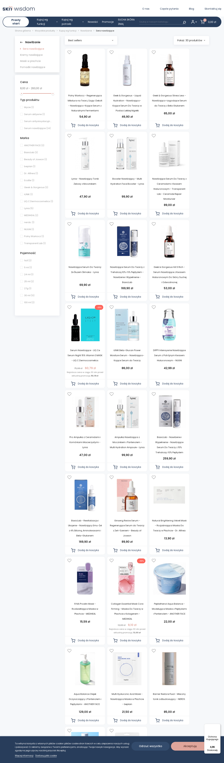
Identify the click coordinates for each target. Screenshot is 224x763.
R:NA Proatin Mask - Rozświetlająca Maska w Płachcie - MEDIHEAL (155, 466)
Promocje (108, 22)
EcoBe (29, 180)
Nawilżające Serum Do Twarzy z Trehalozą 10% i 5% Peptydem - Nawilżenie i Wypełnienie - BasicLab (191, 199)
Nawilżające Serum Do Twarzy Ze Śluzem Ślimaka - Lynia (154, 194)
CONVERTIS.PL (198, 720)
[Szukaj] (162, 21)
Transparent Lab (35, 243)
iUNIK (28, 194)
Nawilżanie (30, 42)
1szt (27, 260)
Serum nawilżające (37, 128)
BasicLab (31, 152)
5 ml (28, 267)
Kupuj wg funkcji (47, 22)
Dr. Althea (31, 173)
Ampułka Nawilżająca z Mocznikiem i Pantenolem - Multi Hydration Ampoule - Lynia (118, 382)
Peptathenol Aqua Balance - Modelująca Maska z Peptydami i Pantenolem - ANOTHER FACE (82, 561)
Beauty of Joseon (35, 159)
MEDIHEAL (31, 215)
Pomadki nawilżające (32, 67)
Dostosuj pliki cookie (46, 755)
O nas (145, 8)
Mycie (29, 107)
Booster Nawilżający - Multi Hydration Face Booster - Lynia (82, 194)
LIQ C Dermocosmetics (38, 201)
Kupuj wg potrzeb (73, 22)
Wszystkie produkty (109, 720)
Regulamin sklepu (75, 714)
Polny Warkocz (34, 236)
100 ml (29, 302)
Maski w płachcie (30, 61)
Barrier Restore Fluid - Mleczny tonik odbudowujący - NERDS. (190, 556)
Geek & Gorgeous (36, 187)
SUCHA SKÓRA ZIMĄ (126, 22)
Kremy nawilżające (31, 55)
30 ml (29, 295)
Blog (191, 8)
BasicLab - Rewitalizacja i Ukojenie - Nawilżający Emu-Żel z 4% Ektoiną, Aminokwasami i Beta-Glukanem (191, 382)
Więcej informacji (24, 755)
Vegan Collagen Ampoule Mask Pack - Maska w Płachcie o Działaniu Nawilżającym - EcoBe (118, 649)
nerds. (29, 222)
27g (27, 288)
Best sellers (90, 40)
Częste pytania (169, 8)
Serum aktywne (34, 114)
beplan (29, 166)
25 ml (29, 281)
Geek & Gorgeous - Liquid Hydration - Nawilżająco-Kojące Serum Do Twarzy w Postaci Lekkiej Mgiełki (118, 105)
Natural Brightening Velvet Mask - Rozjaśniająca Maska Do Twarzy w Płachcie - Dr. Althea (118, 471)
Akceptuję (190, 746)
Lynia (28, 208)
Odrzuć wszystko (150, 746)
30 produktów (195, 40)
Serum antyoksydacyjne (38, 121)
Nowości (93, 22)
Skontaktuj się (213, 8)
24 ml (28, 274)
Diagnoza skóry (107, 714)
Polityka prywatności (77, 720)
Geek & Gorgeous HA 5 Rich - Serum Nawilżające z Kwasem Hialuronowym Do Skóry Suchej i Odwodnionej (82, 292)
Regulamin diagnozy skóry (77, 728)
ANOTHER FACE (34, 145)
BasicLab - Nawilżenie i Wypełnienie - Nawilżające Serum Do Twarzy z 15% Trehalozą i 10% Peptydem (154, 382)
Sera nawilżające (33, 49)
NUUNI (29, 229)
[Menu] (218, 726)
